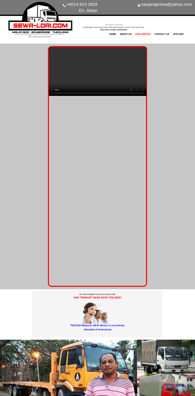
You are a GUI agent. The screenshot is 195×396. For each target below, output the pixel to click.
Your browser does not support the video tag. (97, 72)
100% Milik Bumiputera (114, 25)
